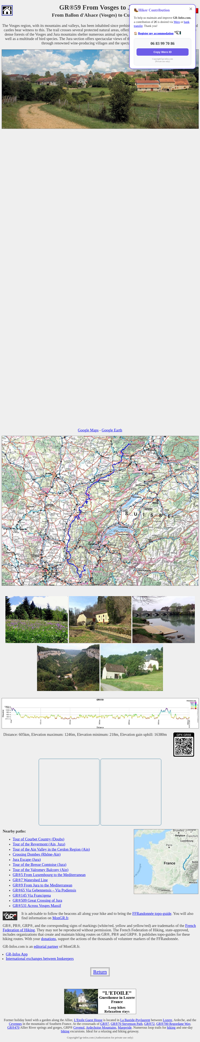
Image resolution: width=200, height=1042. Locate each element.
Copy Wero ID (162, 52)
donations (48, 939)
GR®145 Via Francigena (32, 895)
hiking (171, 1027)
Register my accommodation (156, 33)
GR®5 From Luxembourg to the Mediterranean (49, 875)
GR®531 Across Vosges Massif (37, 906)
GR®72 (149, 1024)
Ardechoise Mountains (101, 1027)
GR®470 (13, 1027)
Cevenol (78, 1027)
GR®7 (104, 1024)
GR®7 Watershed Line (30, 880)
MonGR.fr (60, 918)
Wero (177, 22)
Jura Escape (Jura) (27, 860)
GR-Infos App (17, 954)
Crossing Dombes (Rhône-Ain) (37, 854)
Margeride (125, 1027)
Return (100, 971)
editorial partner (46, 946)
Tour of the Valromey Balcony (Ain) (40, 870)
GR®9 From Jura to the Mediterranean (42, 885)
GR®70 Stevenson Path (127, 1024)
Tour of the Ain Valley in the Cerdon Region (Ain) (51, 849)
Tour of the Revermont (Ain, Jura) (39, 844)
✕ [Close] (191, 9)
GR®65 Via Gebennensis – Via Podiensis (44, 890)
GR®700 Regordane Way (173, 1024)
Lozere (167, 1020)
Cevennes (15, 1024)
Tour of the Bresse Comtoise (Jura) (39, 865)
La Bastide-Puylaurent (135, 1020)
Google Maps (88, 430)
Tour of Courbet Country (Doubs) (38, 839)
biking (65, 1031)
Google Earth (112, 430)
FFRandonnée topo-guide (151, 914)
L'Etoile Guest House (88, 1020)
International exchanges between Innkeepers (40, 959)
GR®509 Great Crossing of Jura (37, 900)
